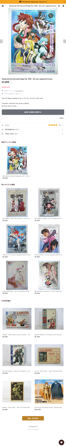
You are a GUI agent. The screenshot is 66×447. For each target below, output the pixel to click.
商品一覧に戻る (33, 418)
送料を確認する (19, 91)
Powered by (33, 429)
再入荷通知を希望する (33, 112)
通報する (62, 118)
